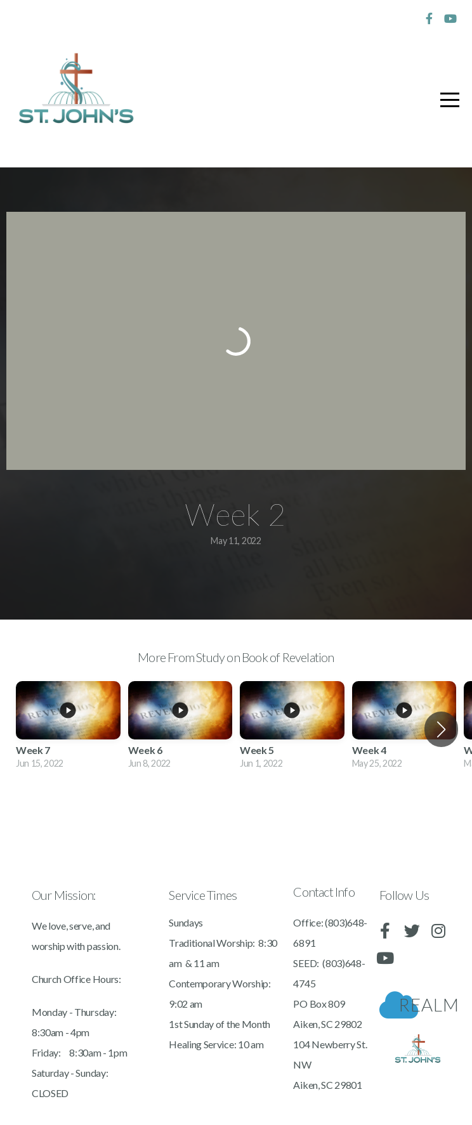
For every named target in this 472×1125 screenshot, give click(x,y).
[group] (68, 730)
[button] (441, 729)
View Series (235, 815)
